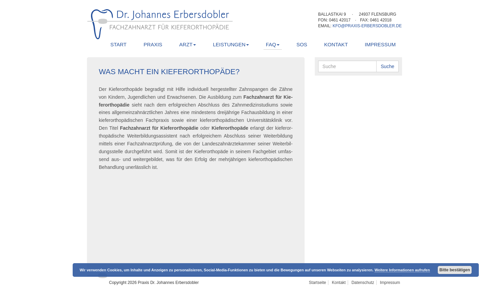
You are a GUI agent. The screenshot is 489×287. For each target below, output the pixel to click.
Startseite (317, 282)
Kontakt (336, 44)
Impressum (380, 44)
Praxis (153, 44)
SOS (301, 44)
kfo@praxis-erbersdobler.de (367, 25)
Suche (387, 66)
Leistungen (231, 44)
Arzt (187, 44)
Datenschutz (362, 282)
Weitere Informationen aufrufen (402, 270)
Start (118, 44)
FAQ (272, 44)
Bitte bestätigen (454, 270)
